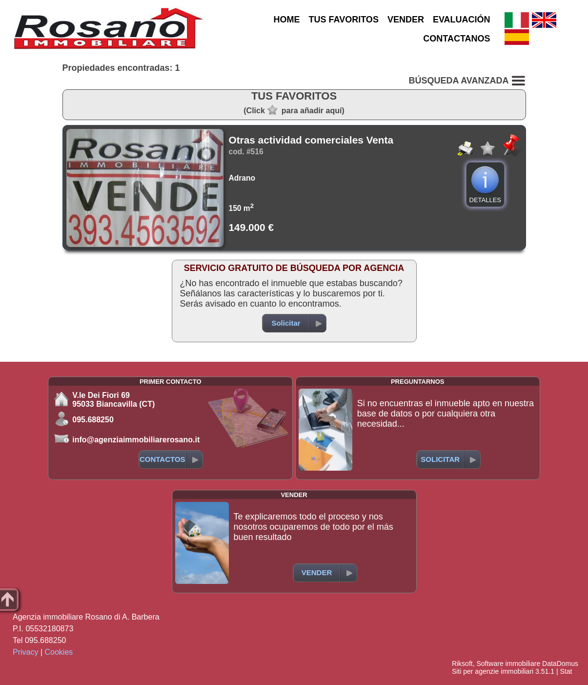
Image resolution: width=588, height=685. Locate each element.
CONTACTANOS (456, 38)
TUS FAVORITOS (344, 19)
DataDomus (560, 663)
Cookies (59, 652)
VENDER (405, 19)
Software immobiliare (508, 663)
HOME (287, 19)
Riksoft (462, 663)
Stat (566, 671)
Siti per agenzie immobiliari (492, 671)
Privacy (25, 652)
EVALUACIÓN (461, 19)
